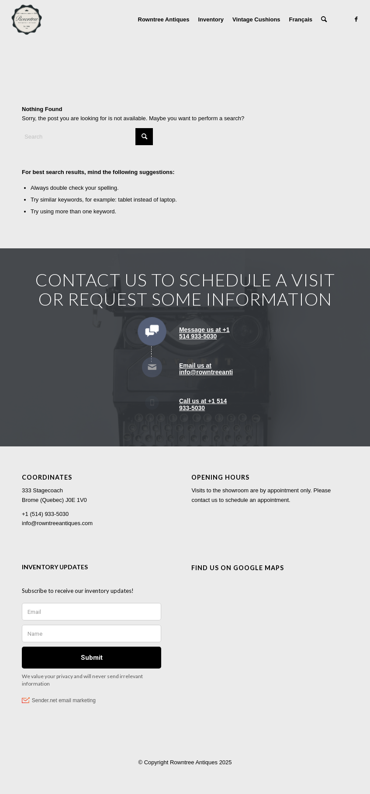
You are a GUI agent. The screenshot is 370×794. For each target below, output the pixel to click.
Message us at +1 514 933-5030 (204, 333)
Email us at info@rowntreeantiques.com (220, 369)
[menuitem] (164, 19)
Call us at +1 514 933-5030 (203, 404)
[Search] (324, 19)
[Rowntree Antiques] (26, 19)
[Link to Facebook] (356, 19)
